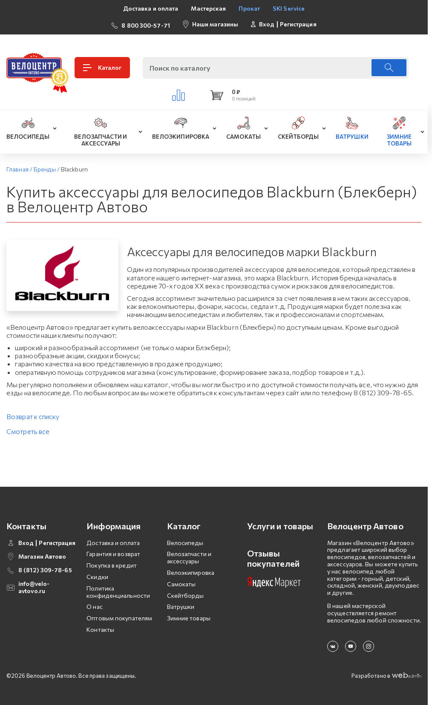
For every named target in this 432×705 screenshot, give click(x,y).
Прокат (249, 8)
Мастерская (208, 8)
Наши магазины (215, 23)
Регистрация (298, 23)
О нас (94, 605)
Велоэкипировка (190, 571)
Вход (266, 23)
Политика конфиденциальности (118, 590)
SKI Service (289, 8)
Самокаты (181, 582)
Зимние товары (188, 616)
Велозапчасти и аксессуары (189, 556)
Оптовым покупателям (119, 616)
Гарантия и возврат (113, 553)
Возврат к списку (33, 415)
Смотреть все (27, 430)
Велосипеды (185, 541)
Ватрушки (181, 605)
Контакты (100, 628)
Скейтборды (185, 594)
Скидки (97, 575)
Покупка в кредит (111, 564)
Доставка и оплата (151, 8)
